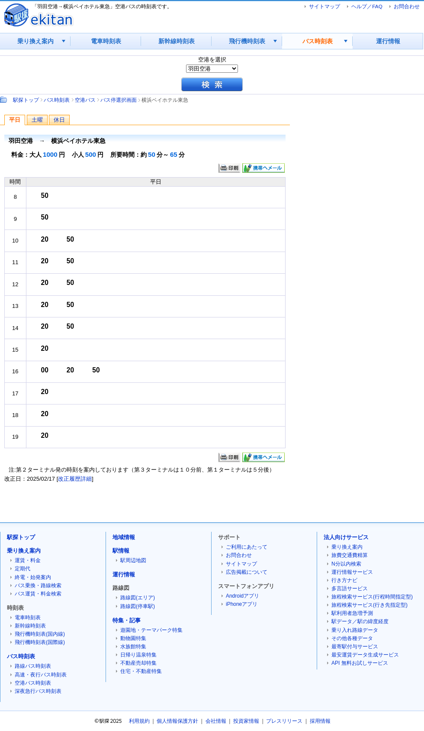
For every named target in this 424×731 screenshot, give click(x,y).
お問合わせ (407, 6)
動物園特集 (133, 638)
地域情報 (123, 537)
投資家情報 (246, 721)
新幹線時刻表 (176, 41)
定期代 (22, 569)
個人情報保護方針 (177, 721)
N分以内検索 (346, 564)
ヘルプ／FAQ (366, 6)
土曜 (37, 119)
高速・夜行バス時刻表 (41, 675)
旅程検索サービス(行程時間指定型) (372, 597)
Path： (4, 99)
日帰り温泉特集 (138, 655)
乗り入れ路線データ (354, 630)
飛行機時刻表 (247, 41)
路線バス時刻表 (33, 666)
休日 (59, 119)
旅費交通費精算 (349, 555)
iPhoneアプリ (241, 604)
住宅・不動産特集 (141, 671)
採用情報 (320, 721)
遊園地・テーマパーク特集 (151, 630)
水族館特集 (133, 647)
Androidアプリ (242, 596)
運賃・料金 (28, 560)
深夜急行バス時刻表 (38, 691)
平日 (14, 119)
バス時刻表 (317, 41)
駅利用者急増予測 (352, 613)
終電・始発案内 (33, 577)
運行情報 (388, 41)
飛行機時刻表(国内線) (40, 634)
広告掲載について (246, 572)
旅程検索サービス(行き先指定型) (369, 605)
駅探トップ (26, 100)
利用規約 (139, 721)
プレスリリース (284, 721)
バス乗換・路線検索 (38, 585)
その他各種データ (352, 638)
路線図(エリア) (137, 598)
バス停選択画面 (118, 100)
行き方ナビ (344, 580)
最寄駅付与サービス (354, 647)
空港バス (85, 100)
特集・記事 (126, 620)
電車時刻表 (106, 41)
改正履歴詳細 (75, 478)
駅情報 (120, 550)
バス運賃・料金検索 (38, 594)
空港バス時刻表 (33, 683)
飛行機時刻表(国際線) (40, 642)
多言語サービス (349, 588)
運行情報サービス (352, 572)
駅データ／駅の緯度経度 (360, 621)
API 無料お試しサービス (359, 663)
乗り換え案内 (35, 41)
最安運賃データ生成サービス (365, 655)
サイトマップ (324, 6)
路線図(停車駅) (137, 606)
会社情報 (216, 721)
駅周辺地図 (133, 560)
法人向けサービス (346, 537)
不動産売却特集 (138, 663)
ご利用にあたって (246, 547)
